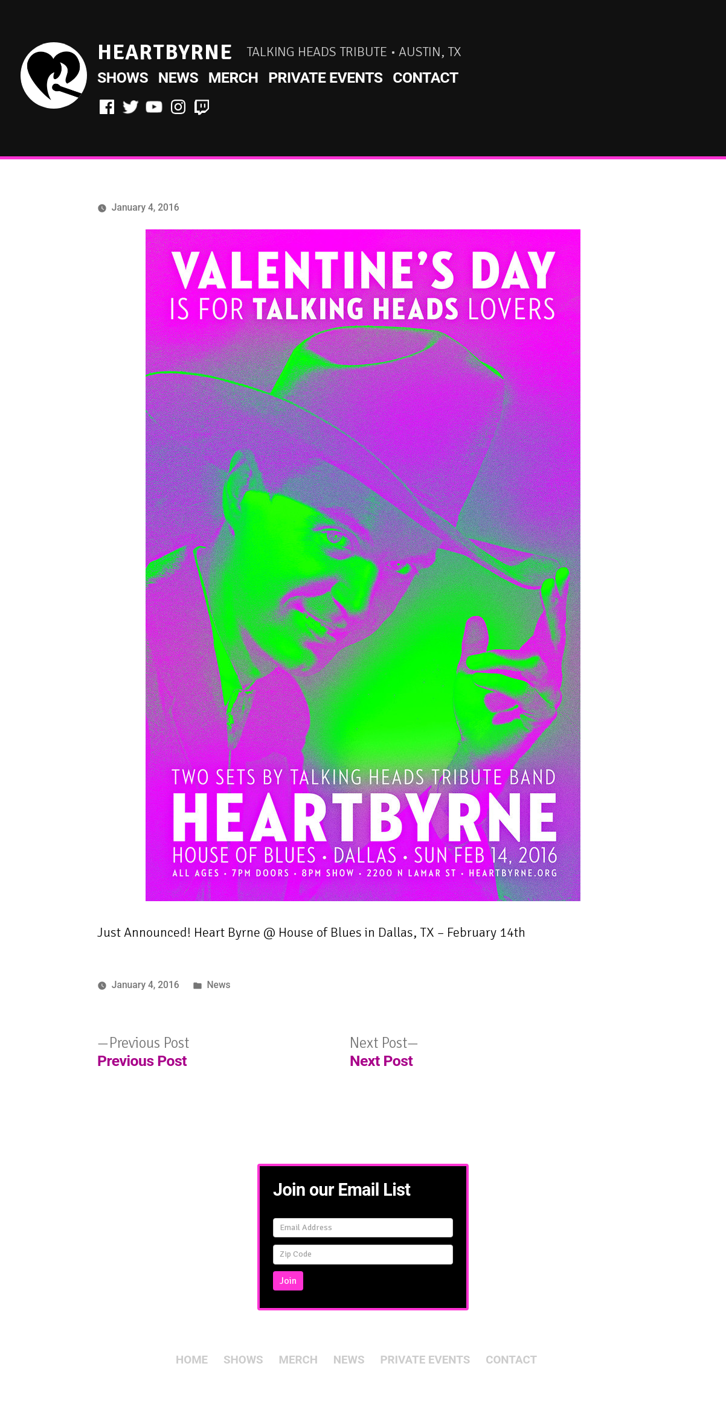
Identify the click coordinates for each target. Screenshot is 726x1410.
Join (288, 1281)
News (178, 77)
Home (192, 1360)
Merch (233, 77)
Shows (122, 77)
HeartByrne (165, 52)
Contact (425, 77)
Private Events (325, 77)
